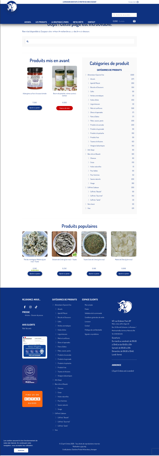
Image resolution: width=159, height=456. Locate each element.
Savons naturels (95, 179)
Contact (91, 22)
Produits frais (94, 137)
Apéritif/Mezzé (95, 83)
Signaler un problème (92, 335)
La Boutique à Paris (60, 22)
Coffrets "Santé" (95, 200)
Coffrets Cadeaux (93, 187)
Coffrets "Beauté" (96, 191)
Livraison (88, 322)
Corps (92, 162)
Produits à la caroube (97, 125)
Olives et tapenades (96, 112)
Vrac (89, 208)
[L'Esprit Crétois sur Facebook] (24, 308)
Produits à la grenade (97, 129)
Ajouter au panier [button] (35, 108)
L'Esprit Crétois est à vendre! (123, 371)
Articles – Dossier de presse (34, 316)
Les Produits (41, 22)
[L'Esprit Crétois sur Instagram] (30, 308)
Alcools (92, 79)
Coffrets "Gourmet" (96, 196)
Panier (87, 310)
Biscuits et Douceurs (97, 87)
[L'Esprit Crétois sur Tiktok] (36, 308)
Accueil (27, 22)
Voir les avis (26, 329)
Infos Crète (78, 22)
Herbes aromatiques (97, 96)
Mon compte (89, 306)
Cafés (92, 91)
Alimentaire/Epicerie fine (96, 75)
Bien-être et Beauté (94, 154)
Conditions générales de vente (94, 318)
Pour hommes (95, 175)
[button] (33, 445)
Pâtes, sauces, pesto (96, 121)
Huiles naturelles (95, 167)
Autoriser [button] (21, 450)
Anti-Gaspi (91, 150)
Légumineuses (95, 104)
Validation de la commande (93, 314)
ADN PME (83, 447)
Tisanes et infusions (96, 141)
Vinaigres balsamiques (97, 146)
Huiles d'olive (94, 100)
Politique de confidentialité (93, 330)
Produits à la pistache (97, 133)
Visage (92, 183)
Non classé (91, 204)
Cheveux (93, 158)
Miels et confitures (96, 108)
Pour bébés (94, 171)
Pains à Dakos (94, 116)
